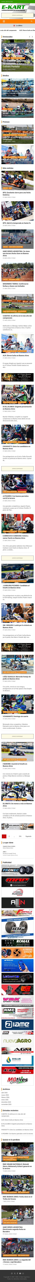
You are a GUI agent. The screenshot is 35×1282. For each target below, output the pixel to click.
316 (20, 836)
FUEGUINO (6, 88)
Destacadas (8, 37)
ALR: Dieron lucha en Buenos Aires (16, 160)
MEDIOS (12, 88)
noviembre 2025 (6, 1104)
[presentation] (29, 36)
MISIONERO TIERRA (14, 279)
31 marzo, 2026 (7, 1234)
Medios (6, 75)
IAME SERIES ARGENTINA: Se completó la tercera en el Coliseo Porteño (17, 64)
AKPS (4, 109)
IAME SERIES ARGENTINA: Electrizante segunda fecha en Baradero (14, 1229)
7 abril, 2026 (6, 1201)
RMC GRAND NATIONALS (9, 1159)
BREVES (5, 188)
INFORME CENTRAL (23, 1157)
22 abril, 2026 (7, 258)
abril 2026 (4, 1093)
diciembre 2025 (6, 1102)
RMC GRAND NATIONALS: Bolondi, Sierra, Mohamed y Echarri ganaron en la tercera (17, 1166)
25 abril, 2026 (7, 225)
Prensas (6, 122)
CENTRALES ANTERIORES (10, 1157)
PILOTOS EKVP (22, 135)
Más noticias (8, 168)
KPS (10, 188)
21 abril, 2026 (7, 95)
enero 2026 (4, 1100)
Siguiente (28, 836)
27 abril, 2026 (7, 141)
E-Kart (13, 69)
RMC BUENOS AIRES (23, 1192)
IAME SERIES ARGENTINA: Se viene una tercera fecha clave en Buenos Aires (16, 253)
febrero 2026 (5, 1097)
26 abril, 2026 (7, 69)
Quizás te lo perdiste (11, 1140)
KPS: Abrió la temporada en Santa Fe (17, 223)
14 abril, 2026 (7, 1171)
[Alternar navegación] (3, 21)
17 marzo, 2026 (7, 1264)
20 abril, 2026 (7, 115)
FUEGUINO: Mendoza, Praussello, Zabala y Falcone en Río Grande (15, 92)
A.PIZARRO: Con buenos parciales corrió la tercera (17, 1134)
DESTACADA (6, 58)
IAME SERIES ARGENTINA (18, 58)
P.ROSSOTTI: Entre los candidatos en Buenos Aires (17, 1130)
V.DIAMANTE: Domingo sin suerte (15, 716)
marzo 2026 (5, 1095)
